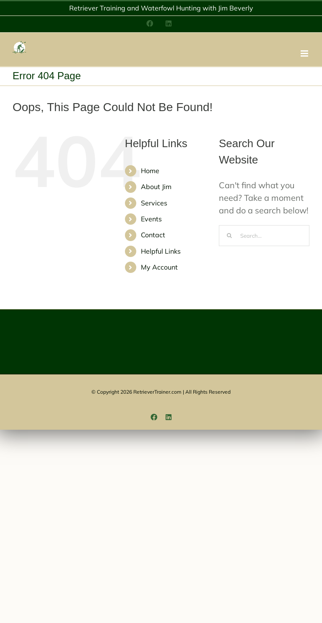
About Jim (156, 186)
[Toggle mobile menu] (305, 53)
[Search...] (264, 235)
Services (154, 203)
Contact (153, 235)
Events (151, 219)
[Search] (229, 235)
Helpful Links (161, 251)
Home (150, 170)
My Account (159, 267)
